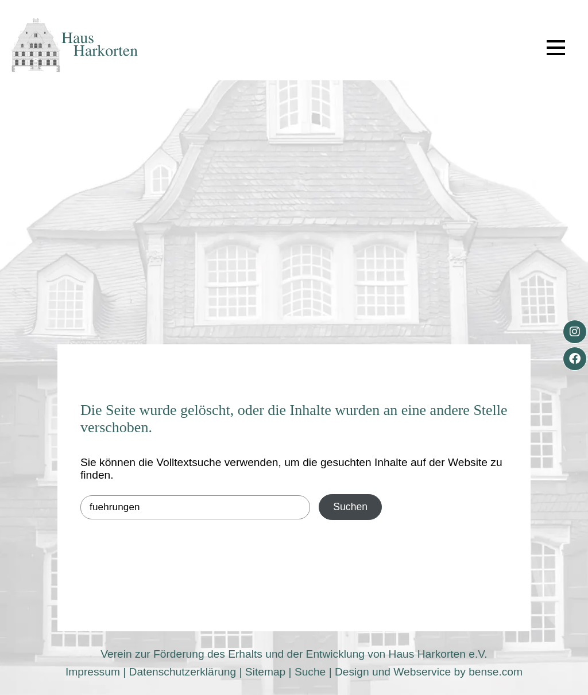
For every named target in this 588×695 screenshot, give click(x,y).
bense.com (496, 672)
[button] (556, 47)
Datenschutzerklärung (183, 672)
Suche (310, 672)
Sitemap (265, 672)
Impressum (92, 672)
